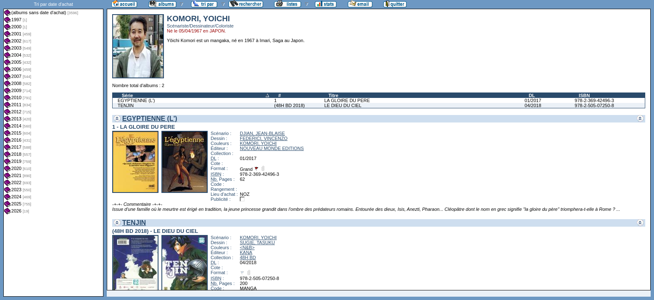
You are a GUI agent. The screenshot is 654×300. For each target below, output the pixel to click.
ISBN (584, 95)
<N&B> (247, 247)
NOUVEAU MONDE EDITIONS (272, 148)
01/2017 (533, 100)
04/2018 (533, 105)
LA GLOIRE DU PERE (347, 100)
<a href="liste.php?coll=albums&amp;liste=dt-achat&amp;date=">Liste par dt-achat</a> (53, 148)
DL (532, 95)
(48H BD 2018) (289, 105)
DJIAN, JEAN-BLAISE (262, 133)
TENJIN (126, 105)
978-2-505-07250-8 (594, 105)
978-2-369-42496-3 (594, 100)
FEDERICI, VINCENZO (263, 138)
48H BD (248, 257)
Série (127, 95)
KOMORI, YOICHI (258, 143)
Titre (333, 95)
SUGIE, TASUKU (257, 242)
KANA (246, 252)
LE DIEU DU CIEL (342, 105)
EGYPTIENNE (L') (136, 100)
